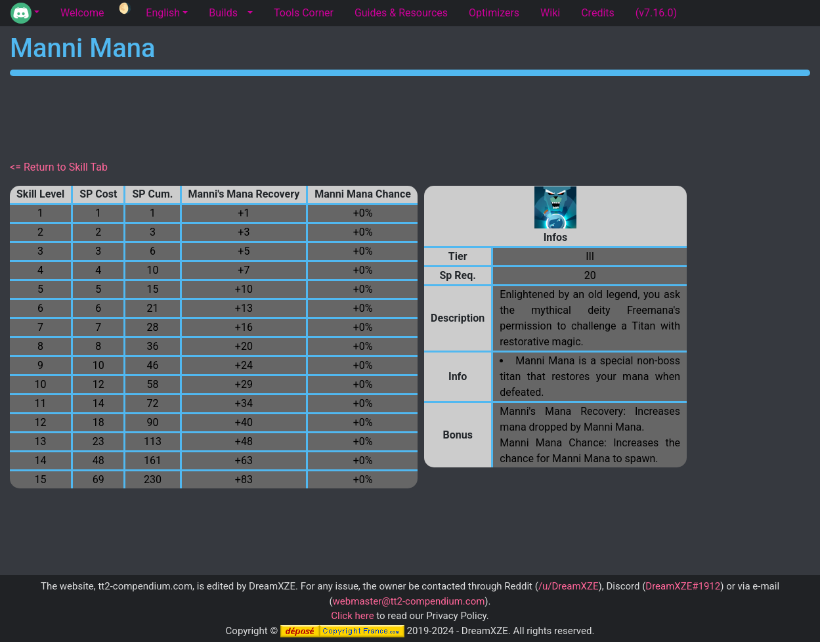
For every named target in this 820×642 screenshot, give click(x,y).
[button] (25, 13)
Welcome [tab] (82, 13)
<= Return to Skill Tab (59, 167)
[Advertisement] (410, 115)
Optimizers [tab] (494, 13)
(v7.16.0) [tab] (656, 13)
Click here (352, 616)
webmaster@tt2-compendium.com (409, 601)
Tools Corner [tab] (304, 13)
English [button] (163, 13)
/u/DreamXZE (568, 586)
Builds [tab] (223, 13)
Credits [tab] (598, 13)
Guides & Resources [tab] (401, 13)
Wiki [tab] (550, 13)
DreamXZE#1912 (682, 586)
